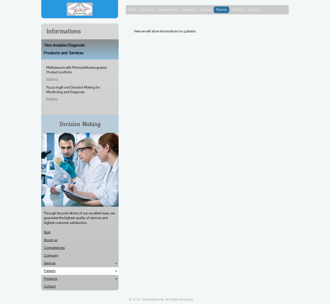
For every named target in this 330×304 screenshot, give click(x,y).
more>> (52, 99)
